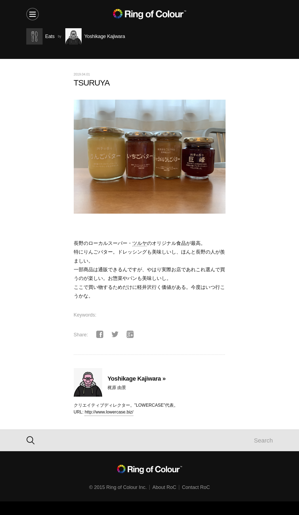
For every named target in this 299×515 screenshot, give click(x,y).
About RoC (164, 487)
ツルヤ (139, 243)
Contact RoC (196, 487)
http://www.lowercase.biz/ (109, 412)
